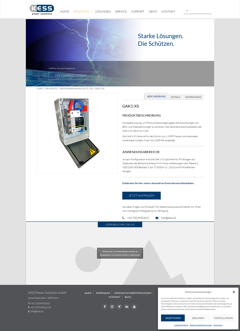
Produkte (81, 11)
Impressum (217, 325)
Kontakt (168, 11)
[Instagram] (112, 307)
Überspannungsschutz (74, 88)
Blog (128, 296)
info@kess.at (36, 311)
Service (121, 11)
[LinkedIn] (127, 307)
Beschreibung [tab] (156, 96)
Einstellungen (223, 318)
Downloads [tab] (193, 96)
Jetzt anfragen (141, 195)
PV (91, 88)
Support (137, 11)
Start (40, 88)
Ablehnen (198, 318)
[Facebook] (105, 307)
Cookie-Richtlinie (181, 325)
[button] (233, 291)
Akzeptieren (173, 318)
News (153, 11)
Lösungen (103, 11)
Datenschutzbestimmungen (201, 325)
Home (64, 11)
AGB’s (88, 292)
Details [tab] (175, 96)
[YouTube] (134, 307)
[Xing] (119, 307)
